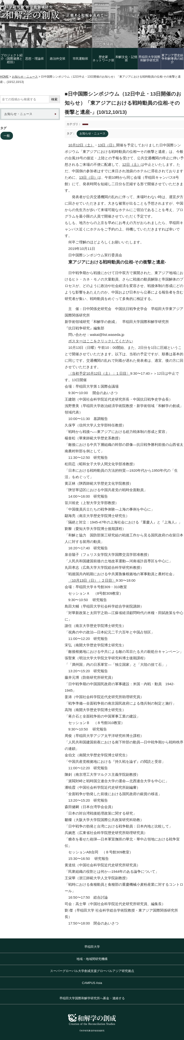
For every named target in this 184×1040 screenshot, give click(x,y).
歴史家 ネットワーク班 (103, 58)
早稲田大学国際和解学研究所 (149, 58)
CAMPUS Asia (92, 983)
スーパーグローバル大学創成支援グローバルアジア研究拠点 (92, 971)
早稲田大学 (92, 946)
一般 (7, 136)
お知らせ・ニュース (18, 114)
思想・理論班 (34, 58)
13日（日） (107, 145)
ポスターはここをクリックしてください (100, 341)
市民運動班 (80, 58)
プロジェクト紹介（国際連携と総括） (12, 58)
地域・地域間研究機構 (92, 959)
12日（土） (131, 164)
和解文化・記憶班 (126, 58)
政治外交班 (57, 58)
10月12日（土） (81, 145)
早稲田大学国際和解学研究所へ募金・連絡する (92, 998)
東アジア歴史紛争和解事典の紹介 (172, 58)
